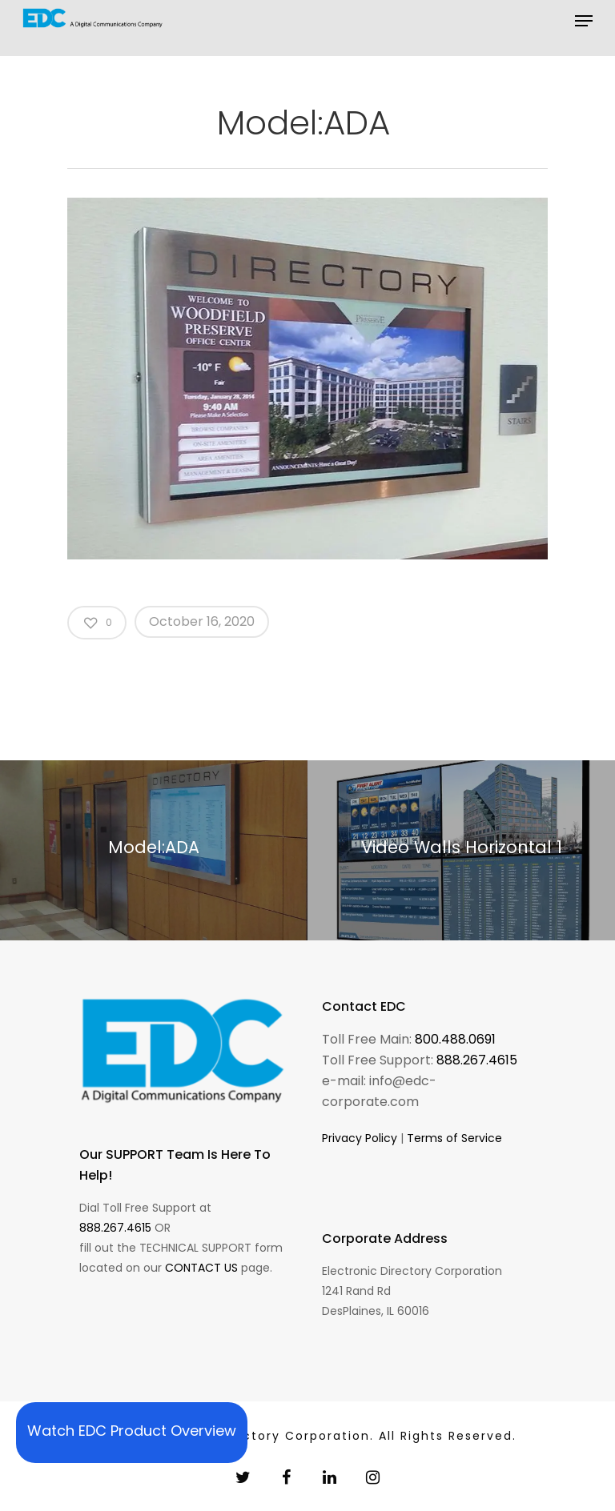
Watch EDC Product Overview (131, 1431)
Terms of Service (454, 1138)
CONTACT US (201, 1268)
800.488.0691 (455, 1039)
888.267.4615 (115, 1228)
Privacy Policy (359, 1138)
